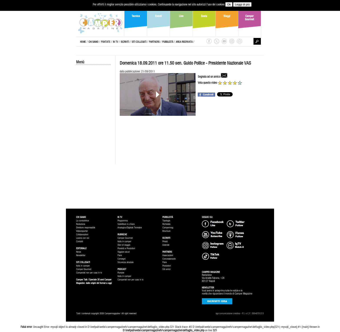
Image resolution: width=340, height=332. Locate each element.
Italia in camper (83, 265)
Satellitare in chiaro (126, 224)
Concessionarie (169, 258)
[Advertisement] (93, 138)
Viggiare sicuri (124, 251)
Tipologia (166, 220)
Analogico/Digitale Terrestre (130, 227)
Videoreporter (82, 231)
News (78, 251)
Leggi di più (242, 4)
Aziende (165, 245)
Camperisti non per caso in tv (89, 272)
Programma (123, 220)
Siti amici (166, 269)
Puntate (121, 272)
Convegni (122, 258)
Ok (229, 4)
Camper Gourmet (83, 269)
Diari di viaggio (124, 245)
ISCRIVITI (125, 41)
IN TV (115, 41)
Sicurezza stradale (126, 262)
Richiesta (166, 224)
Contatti (79, 241)
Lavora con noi (82, 238)
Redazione (80, 224)
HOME (83, 41)
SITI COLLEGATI (139, 41)
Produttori (166, 265)
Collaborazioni (82, 234)
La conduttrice (82, 220)
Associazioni (167, 255)
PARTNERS (154, 41)
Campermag (167, 227)
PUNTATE (105, 41)
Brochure (166, 231)
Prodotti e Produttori (126, 248)
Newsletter (80, 255)
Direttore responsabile (85, 227)
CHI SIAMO (93, 41)
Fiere (120, 255)
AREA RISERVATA (184, 41)
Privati (165, 241)
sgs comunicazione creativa (228, 313)
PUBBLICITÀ (167, 41)
